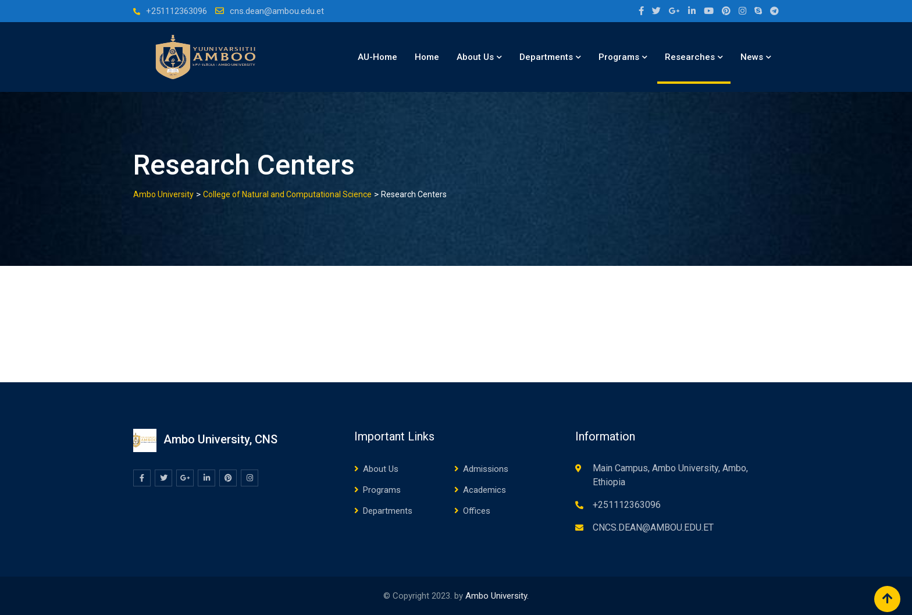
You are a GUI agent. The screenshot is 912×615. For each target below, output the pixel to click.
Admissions (485, 469)
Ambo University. (497, 596)
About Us (475, 57)
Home (427, 57)
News (751, 57)
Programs (618, 57)
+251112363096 (176, 11)
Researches (690, 57)
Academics (484, 490)
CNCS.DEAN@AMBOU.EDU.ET (653, 527)
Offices (476, 511)
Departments (546, 57)
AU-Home (377, 57)
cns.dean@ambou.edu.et (277, 11)
